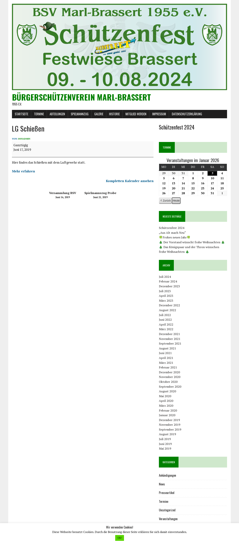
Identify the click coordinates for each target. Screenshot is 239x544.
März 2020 (166, 406)
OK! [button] (119, 538)
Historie (114, 114)
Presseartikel (166, 492)
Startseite (21, 114)
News (162, 484)
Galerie (98, 114)
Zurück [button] (165, 200)
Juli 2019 (165, 439)
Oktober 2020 (168, 382)
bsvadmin (24, 138)
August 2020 (167, 391)
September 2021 (170, 343)
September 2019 (170, 429)
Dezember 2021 (169, 334)
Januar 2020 (167, 415)
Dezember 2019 (169, 420)
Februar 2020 (168, 410)
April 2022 (166, 324)
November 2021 (169, 339)
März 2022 (166, 329)
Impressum (159, 114)
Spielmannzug (80, 114)
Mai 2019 (165, 448)
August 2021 (167, 348)
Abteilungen (57, 114)
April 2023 (166, 296)
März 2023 (166, 300)
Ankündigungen (167, 475)
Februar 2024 (168, 281)
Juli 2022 (165, 315)
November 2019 (169, 425)
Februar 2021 (168, 367)
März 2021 (166, 363)
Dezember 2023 (169, 286)
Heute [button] (176, 200)
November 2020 (169, 377)
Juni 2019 (165, 444)
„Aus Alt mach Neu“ (172, 233)
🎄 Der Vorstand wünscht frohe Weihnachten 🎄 (192, 242)
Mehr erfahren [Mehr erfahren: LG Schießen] (23, 171)
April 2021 (166, 358)
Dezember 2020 (169, 372)
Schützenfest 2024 (171, 228)
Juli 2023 (165, 291)
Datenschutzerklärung (187, 114)
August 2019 (167, 434)
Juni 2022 (165, 320)
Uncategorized (167, 510)
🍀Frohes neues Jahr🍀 (174, 237)
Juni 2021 (165, 353)
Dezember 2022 (169, 305)
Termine (39, 114)
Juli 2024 (165, 277)
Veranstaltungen (168, 519)
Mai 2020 (165, 396)
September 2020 (170, 386)
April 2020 (166, 401)
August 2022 (167, 310)
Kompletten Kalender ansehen (129, 181)
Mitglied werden (135, 114)
